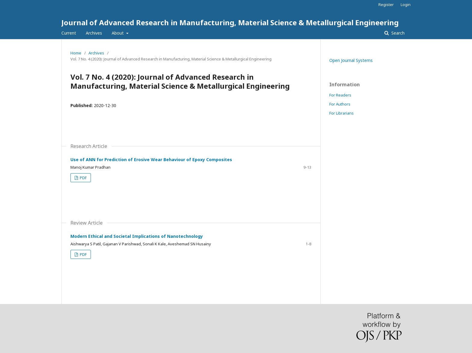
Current (68, 33)
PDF (83, 177)
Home (75, 53)
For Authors (339, 104)
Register (386, 4)
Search (397, 33)
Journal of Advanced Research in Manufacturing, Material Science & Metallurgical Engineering (230, 22)
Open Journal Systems (351, 60)
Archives (94, 33)
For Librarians (341, 113)
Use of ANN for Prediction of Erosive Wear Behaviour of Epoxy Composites (151, 159)
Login (406, 4)
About (118, 33)
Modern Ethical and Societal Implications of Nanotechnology (136, 236)
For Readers (340, 95)
